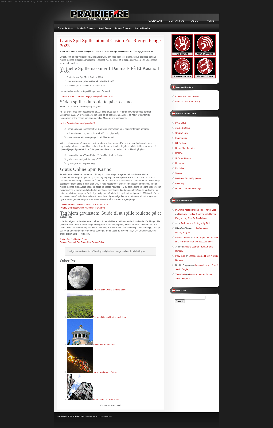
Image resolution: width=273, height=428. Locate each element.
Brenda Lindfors (182, 237)
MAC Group (180, 123)
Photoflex (179, 168)
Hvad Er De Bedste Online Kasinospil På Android (82, 208)
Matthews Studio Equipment (188, 178)
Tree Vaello (180, 274)
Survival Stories (142, 28)
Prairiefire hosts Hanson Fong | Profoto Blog (195, 210)
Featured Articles (65, 28)
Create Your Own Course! (187, 96)
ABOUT (195, 20)
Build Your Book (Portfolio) (187, 101)
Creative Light (181, 133)
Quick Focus (105, 28)
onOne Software (182, 128)
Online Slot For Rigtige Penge (74, 239)
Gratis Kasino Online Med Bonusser (109, 290)
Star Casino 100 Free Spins (106, 399)
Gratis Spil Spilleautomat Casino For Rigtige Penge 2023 (110, 43)
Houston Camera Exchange (188, 188)
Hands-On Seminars (86, 28)
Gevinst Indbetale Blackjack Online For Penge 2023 (84, 204)
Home (210, 20)
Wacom (178, 173)
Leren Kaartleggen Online (105, 372)
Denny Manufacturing (185, 148)
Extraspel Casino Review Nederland (109, 317)
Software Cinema (183, 158)
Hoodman (179, 163)
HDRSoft (179, 153)
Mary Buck (180, 256)
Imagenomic (181, 138)
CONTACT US (176, 20)
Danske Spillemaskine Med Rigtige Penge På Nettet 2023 (86, 96)
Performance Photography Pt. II (195, 223)
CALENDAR (155, 20)
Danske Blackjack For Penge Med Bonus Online (82, 242)
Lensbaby (179, 183)
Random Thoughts (123, 28)
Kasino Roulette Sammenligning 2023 (77, 123)
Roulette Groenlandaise (104, 344)
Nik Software (181, 143)
